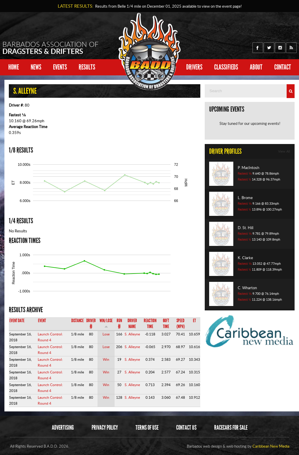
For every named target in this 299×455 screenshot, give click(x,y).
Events (60, 67)
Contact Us (186, 427)
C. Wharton (247, 287)
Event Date (16, 320)
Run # (119, 323)
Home (13, 67)
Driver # (91, 323)
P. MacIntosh (248, 167)
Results (87, 67)
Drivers (194, 67)
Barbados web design (204, 446)
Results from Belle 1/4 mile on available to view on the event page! (167, 6)
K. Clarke (245, 257)
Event (42, 320)
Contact (282, 67)
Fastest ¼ (244, 179)
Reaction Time (150, 323)
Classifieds (226, 67)
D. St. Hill (245, 227)
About (256, 67)
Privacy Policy (105, 427)
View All (284, 151)
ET (194, 320)
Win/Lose (106, 323)
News (36, 67)
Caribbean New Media (270, 446)
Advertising (63, 427)
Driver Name (132, 323)
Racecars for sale (230, 427)
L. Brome (245, 197)
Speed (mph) (180, 323)
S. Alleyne (132, 334)
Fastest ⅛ (17, 115)
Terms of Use (147, 427)
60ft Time (166, 323)
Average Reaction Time (28, 126)
